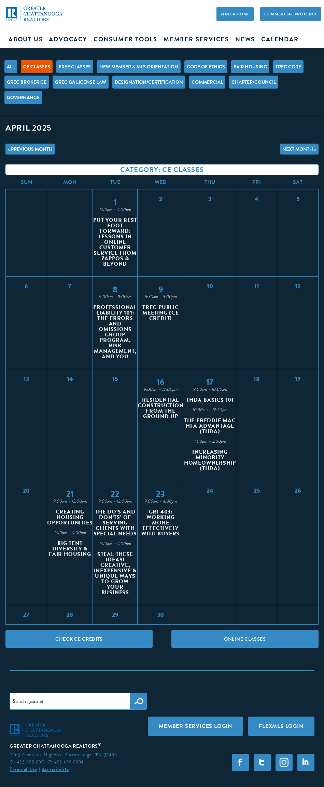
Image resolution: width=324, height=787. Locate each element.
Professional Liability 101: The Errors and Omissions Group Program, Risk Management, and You (115, 332)
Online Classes (245, 639)
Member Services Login (195, 726)
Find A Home (235, 14)
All (11, 67)
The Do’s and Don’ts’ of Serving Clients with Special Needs (115, 522)
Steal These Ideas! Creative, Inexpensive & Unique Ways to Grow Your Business (115, 573)
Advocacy (68, 39)
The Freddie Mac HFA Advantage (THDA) (210, 426)
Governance (23, 97)
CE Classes (36, 67)
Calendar (279, 39)
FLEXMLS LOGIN (281, 726)
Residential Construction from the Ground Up (161, 408)
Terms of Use (23, 769)
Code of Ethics (206, 67)
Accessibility (55, 769)
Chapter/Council (253, 82)
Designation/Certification (149, 82)
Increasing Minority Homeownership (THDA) (210, 460)
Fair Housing (250, 67)
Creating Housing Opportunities (70, 517)
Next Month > (299, 149)
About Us (26, 39)
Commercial (207, 82)
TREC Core (288, 67)
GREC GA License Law (80, 82)
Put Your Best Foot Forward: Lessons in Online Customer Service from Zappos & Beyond (115, 241)
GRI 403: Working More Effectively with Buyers (160, 522)
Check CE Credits (79, 639)
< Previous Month (30, 149)
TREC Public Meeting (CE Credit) (160, 313)
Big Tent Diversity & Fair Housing (70, 548)
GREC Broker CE (26, 82)
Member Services (196, 39)
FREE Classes (75, 67)
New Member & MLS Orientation (138, 67)
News (245, 39)
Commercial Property (290, 14)
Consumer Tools (125, 39)
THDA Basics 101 (210, 399)
